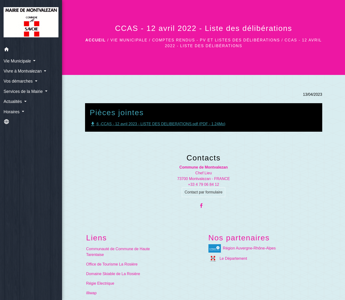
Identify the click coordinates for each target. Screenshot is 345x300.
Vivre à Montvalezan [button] (23, 71)
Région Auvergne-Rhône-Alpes (242, 248)
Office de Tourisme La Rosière (112, 264)
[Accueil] (31, 22)
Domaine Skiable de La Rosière (113, 274)
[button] (31, 50)
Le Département (227, 259)
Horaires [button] (12, 111)
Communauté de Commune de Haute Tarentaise (118, 252)
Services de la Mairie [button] (24, 91)
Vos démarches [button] (19, 81)
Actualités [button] (13, 101)
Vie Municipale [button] (18, 61)
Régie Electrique (100, 283)
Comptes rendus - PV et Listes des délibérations (216, 40)
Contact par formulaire (203, 192)
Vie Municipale (129, 40)
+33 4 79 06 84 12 (203, 184)
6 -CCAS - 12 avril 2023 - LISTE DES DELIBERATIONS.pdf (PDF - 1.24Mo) (157, 124)
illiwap (91, 293)
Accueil (95, 40)
